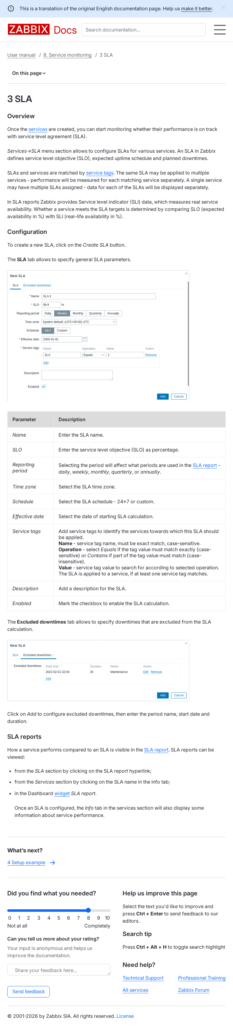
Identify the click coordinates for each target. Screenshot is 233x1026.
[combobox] (145, 29)
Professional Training (202, 978)
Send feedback (28, 991)
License (125, 1016)
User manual (21, 55)
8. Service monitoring (67, 55)
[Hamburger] (220, 30)
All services (135, 990)
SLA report (205, 465)
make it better (196, 8)
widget (62, 793)
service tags (99, 173)
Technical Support (143, 978)
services (38, 129)
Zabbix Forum (193, 990)
